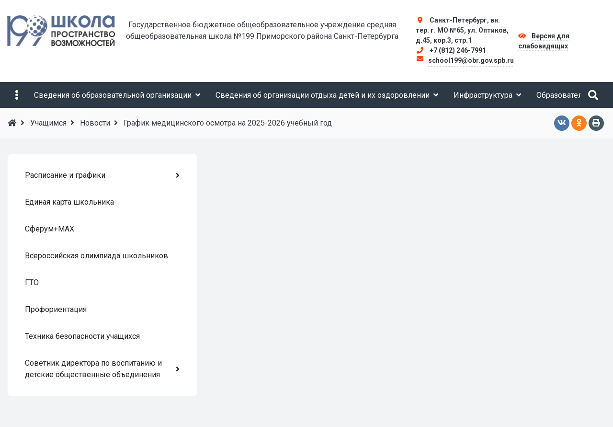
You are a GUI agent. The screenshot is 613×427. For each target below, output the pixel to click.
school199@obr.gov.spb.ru (471, 60)
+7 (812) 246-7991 (458, 50)
